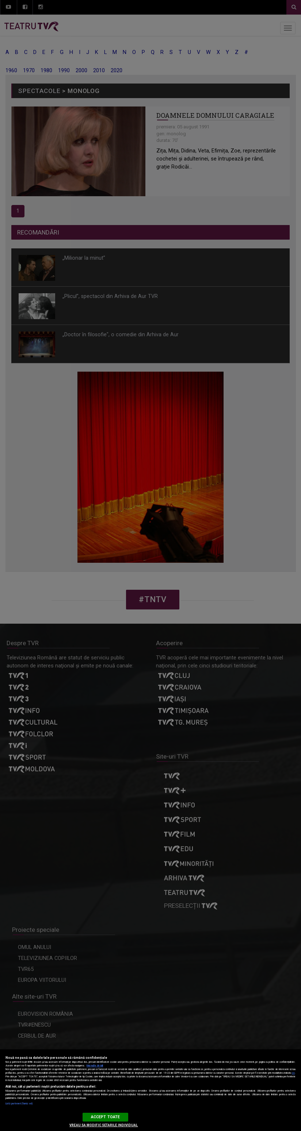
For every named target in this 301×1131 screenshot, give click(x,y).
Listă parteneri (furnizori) (19, 1103)
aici (293, 1073)
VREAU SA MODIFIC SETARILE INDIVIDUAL (103, 1125)
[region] (150, 1090)
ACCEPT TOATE (105, 1117)
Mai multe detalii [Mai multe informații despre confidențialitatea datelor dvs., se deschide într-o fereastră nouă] (95, 1065)
